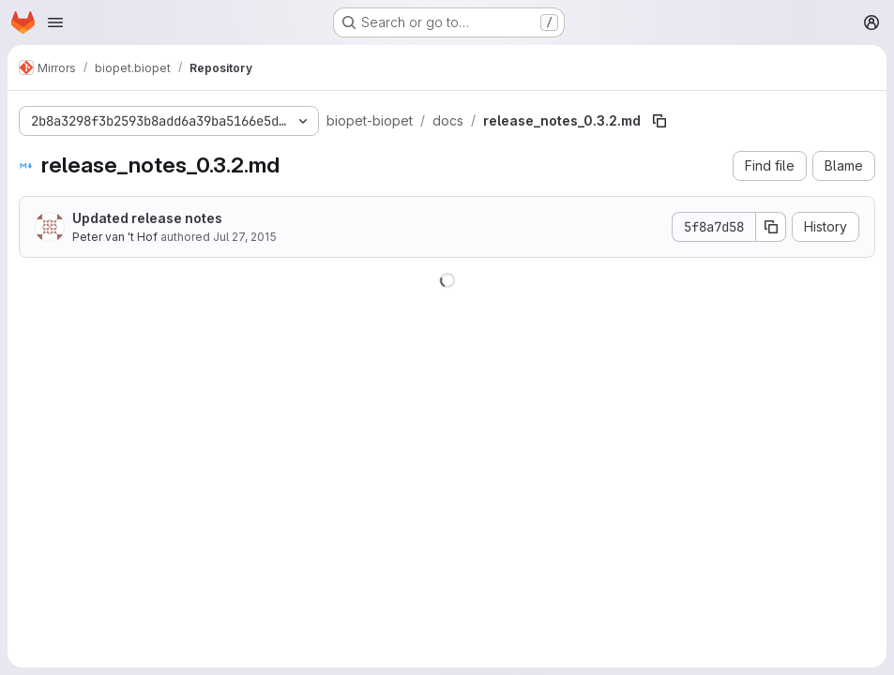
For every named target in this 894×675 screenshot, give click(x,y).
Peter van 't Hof (115, 237)
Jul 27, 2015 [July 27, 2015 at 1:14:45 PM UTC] (245, 237)
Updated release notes (147, 218)
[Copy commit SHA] (771, 227)
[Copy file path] (659, 121)
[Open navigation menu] (55, 23)
